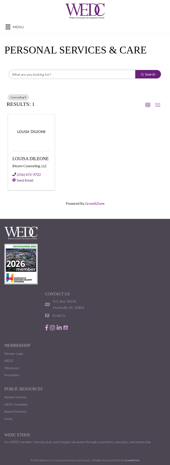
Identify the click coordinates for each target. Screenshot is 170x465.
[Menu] (14, 27)
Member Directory (15, 397)
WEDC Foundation (16, 404)
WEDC (9, 361)
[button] (147, 105)
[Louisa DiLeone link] (31, 131)
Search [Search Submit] (148, 74)
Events (8, 419)
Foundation (12, 375)
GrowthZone (94, 203)
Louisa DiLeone (30, 158)
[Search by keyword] (72, 74)
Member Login (13, 353)
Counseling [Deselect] (18, 97)
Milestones (11, 368)
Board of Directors (15, 411)
